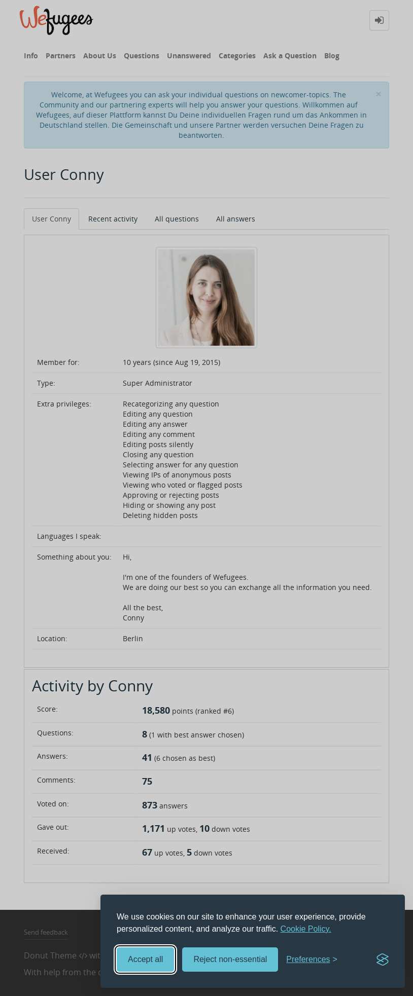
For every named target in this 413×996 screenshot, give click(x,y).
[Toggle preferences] (311, 960)
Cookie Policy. (306, 929)
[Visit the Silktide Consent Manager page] (382, 959)
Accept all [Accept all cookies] (145, 959)
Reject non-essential (230, 959)
